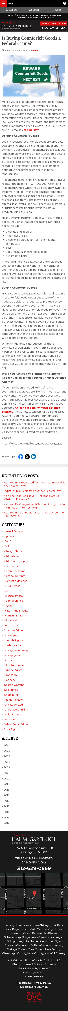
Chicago (44, 925)
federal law (31, 130)
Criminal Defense (14, 576)
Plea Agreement (14, 665)
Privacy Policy (42, 982)
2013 (5, 818)
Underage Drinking (16, 709)
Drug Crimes (12, 585)
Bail (6, 546)
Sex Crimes (11, 689)
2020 (6, 779)
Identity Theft (13, 620)
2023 (6, 762)
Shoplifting (11, 694)
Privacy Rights (13, 670)
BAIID (7, 541)
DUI (6, 590)
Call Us (11, 10)
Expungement (13, 595)
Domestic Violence (15, 581)
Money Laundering (16, 650)
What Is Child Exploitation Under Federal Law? (33, 490)
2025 (6, 751)
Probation (10, 675)
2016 (5, 801)
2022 (6, 767)
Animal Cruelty (13, 531)
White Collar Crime (16, 724)
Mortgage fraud (14, 655)
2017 (5, 795)
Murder (9, 660)
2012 (5, 823)
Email (34, 10)
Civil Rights (11, 566)
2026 (6, 745)
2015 (5, 806)
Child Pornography (16, 561)
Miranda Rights (13, 640)
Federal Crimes (13, 600)
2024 (6, 756)
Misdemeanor (12, 645)
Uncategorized (13, 704)
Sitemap (42, 986)
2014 (5, 812)
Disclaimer (27, 986)
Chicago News (13, 551)
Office (57, 10)
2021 (5, 773)
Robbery (9, 679)
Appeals (9, 536)
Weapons (10, 719)
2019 (5, 784)
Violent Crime (12, 714)
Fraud (36, 50)
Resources (24, 982)
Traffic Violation (14, 699)
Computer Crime (14, 571)
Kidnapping (11, 635)
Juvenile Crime (13, 630)
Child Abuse (11, 556)
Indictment (11, 625)
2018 (6, 790)
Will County (57, 953)
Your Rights (11, 729)
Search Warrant (14, 684)
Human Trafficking (16, 615)
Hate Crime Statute (16, 610)
